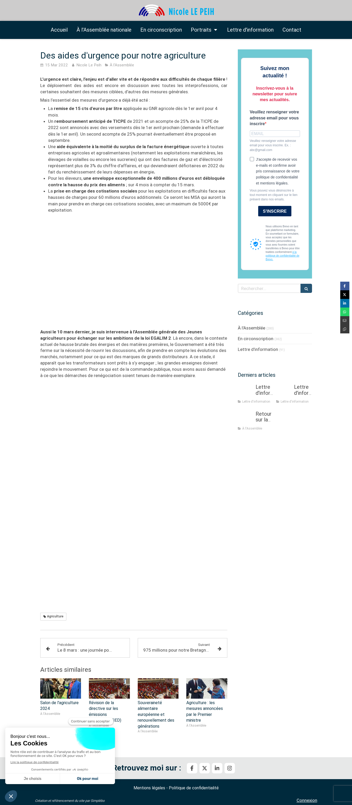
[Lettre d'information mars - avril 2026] (245, 392)
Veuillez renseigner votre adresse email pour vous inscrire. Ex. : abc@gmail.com (273, 145)
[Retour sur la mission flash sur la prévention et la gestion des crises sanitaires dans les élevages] (245, 419)
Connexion (307, 800)
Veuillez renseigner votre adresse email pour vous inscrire (274, 118)
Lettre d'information (258, 349)
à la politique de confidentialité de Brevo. (282, 256)
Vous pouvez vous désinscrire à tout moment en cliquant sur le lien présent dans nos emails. (274, 195)
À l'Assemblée (251, 328)
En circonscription (255, 338)
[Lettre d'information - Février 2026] (284, 392)
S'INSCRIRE (275, 211)
